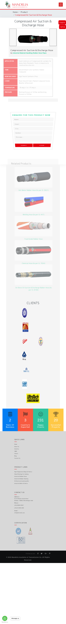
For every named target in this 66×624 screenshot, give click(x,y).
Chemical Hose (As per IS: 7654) (33, 259)
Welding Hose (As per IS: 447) (33, 210)
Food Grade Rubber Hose (33, 235)
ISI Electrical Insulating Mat (24, 479)
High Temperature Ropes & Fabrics (25, 472)
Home (15, 12)
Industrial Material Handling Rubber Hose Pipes (29, 53)
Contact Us (20, 456)
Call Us (62, 27)
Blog (19, 454)
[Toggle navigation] (61, 4)
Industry (20, 448)
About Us (20, 446)
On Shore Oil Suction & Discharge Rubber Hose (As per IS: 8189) (33, 285)
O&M (19, 450)
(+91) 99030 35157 (21, 504)
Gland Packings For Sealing (23, 474)
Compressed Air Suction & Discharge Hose (32, 50)
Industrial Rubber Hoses (23, 476)
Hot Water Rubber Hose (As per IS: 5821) (34, 186)
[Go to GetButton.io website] (5, 622)
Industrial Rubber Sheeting (23, 477)
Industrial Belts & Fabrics (23, 481)
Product (24, 12)
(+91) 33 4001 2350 (22, 506)
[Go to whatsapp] (4, 618)
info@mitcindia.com (22, 510)
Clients (19, 452)
